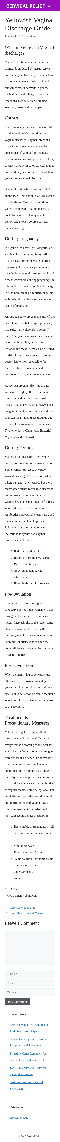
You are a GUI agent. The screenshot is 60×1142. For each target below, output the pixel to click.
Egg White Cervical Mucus (26, 913)
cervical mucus (19, 1117)
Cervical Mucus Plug (22, 907)
